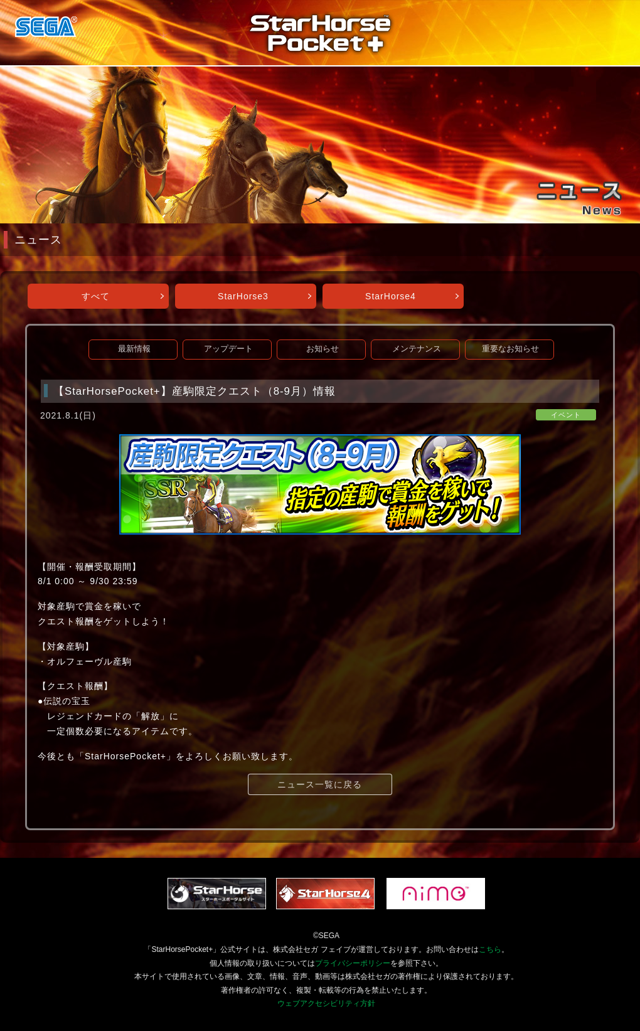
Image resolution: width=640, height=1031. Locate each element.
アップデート (228, 349)
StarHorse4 (390, 296)
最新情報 (134, 349)
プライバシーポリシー (352, 963)
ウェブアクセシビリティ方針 (326, 1003)
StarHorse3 (243, 296)
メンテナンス (416, 349)
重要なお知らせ (510, 349)
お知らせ (322, 349)
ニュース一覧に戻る (319, 784)
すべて (96, 296)
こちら (490, 949)
